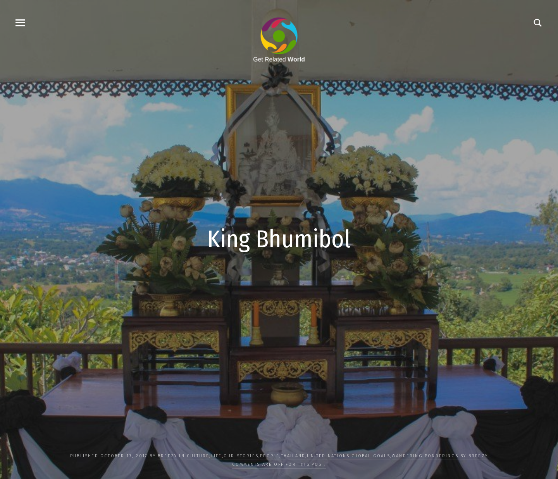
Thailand (293, 455)
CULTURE (198, 455)
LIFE (216, 455)
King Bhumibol (279, 239)
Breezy (167, 455)
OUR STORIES (241, 455)
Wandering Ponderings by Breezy (440, 455)
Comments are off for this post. (279, 464)
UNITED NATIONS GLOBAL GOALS (348, 455)
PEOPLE (269, 455)
